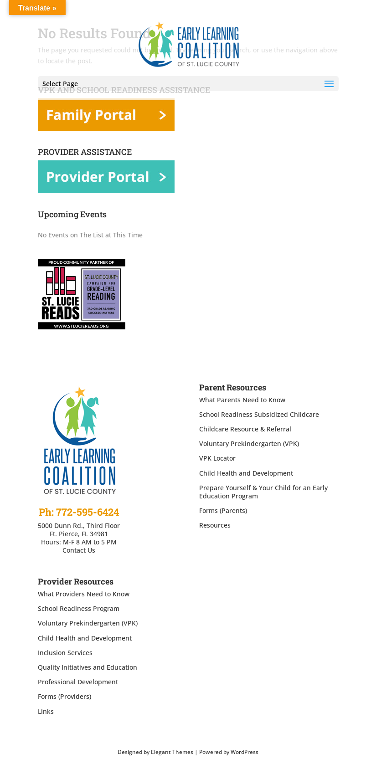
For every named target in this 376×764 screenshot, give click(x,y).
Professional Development (78, 681)
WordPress (244, 752)
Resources (215, 525)
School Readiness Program (78, 608)
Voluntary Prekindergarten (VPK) (249, 443)
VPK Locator (217, 458)
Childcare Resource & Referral (245, 429)
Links (46, 711)
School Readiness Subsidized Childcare (259, 414)
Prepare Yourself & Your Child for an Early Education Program (263, 491)
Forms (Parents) (223, 510)
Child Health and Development (246, 473)
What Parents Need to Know (242, 399)
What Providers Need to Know (83, 594)
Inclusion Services (65, 652)
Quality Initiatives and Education (87, 667)
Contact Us (78, 550)
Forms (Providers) (64, 696)
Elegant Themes (172, 752)
